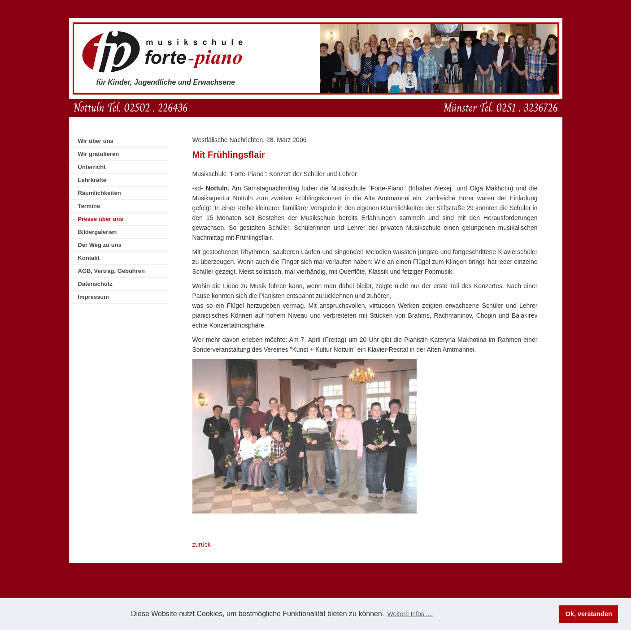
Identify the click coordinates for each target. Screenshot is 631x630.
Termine (89, 206)
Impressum (93, 296)
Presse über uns (100, 219)
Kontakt (89, 258)
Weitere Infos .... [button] (410, 613)
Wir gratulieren (98, 154)
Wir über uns (95, 141)
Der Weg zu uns (100, 245)
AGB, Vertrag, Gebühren (111, 271)
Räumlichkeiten (99, 193)
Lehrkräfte (92, 180)
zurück (201, 544)
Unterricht (92, 167)
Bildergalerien (97, 232)
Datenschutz (95, 283)
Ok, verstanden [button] (589, 613)
